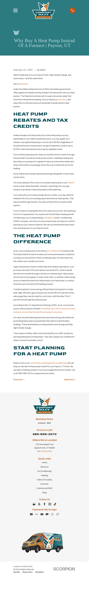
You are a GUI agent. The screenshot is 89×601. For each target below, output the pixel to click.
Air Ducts (44, 484)
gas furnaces (61, 99)
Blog (44, 492)
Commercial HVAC (44, 488)
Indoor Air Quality (44, 479)
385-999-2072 (44, 434)
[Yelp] (39, 504)
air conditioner (53, 250)
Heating (44, 475)
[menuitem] (16, 572)
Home (44, 462)
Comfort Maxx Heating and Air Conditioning (48, 363)
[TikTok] (55, 504)
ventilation (48, 217)
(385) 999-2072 (25, 373)
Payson (71, 182)
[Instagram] (49, 504)
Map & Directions (44, 451)
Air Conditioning (44, 471)
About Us (44, 466)
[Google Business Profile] (34, 504)
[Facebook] (44, 504)
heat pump (23, 83)
